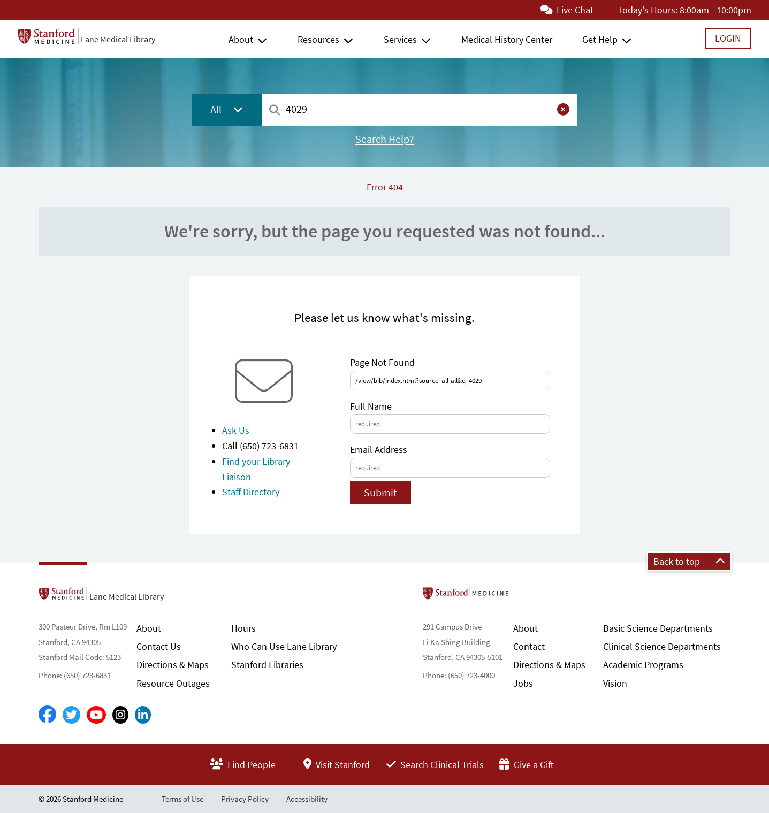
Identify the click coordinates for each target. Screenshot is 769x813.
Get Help (600, 39)
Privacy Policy (245, 799)
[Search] (274, 110)
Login (728, 38)
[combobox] (419, 109)
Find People (243, 764)
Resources (318, 39)
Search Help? (384, 139)
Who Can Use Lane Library (284, 646)
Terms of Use (182, 799)
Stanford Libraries (267, 664)
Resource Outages (173, 683)
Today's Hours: (647, 10)
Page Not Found (382, 362)
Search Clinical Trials (435, 764)
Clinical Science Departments (662, 646)
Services (400, 39)
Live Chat (566, 10)
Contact (529, 646)
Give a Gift (526, 764)
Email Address (378, 449)
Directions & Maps (172, 664)
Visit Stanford (336, 764)
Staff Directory (250, 492)
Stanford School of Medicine (527, 596)
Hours (243, 628)
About (241, 39)
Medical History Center (506, 39)
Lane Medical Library (118, 39)
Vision (615, 683)
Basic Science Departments (658, 628)
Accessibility (307, 799)
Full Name (371, 406)
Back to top (689, 561)
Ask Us (235, 430)
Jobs (523, 683)
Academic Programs (643, 664)
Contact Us (158, 646)
